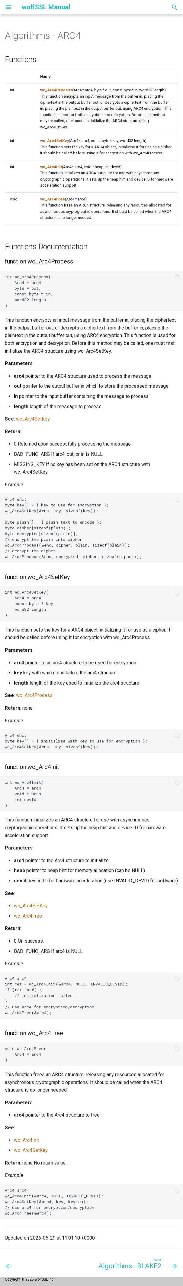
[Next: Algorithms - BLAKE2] (137, 1263)
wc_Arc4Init (51, 167)
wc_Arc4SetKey (54, 140)
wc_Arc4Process (56, 90)
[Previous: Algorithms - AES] (9, 1263)
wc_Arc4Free (52, 199)
